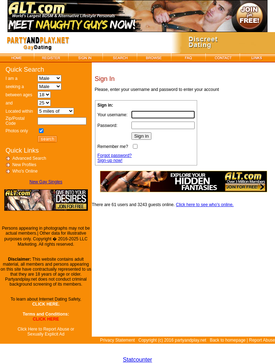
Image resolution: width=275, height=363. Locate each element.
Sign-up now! (110, 160)
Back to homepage (227, 340)
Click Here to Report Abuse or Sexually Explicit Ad (46, 332)
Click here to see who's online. (205, 204)
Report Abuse (262, 340)
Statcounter (137, 360)
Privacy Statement (117, 340)
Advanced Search (29, 158)
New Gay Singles (45, 181)
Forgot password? (115, 155)
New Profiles (24, 164)
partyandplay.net (190, 340)
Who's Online (25, 171)
